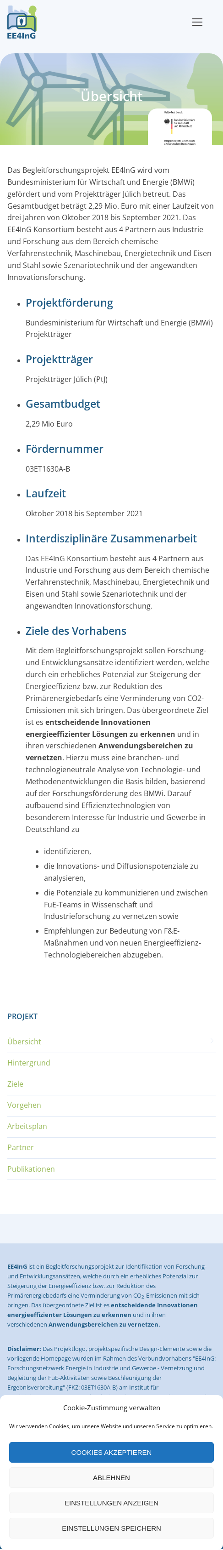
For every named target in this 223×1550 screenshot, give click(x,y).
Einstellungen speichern (111, 1528)
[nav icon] (197, 22)
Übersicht (24, 1042)
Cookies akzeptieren (111, 1452)
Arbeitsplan (27, 1126)
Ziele (15, 1084)
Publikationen (31, 1169)
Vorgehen (24, 1105)
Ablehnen (111, 1478)
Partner (20, 1147)
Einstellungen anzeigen (111, 1503)
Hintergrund (28, 1063)
